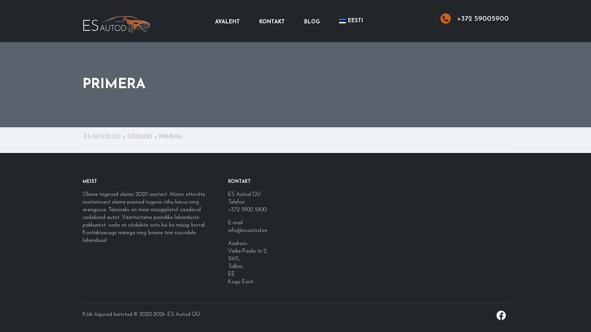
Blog (312, 22)
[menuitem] (351, 21)
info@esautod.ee (247, 230)
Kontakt (272, 22)
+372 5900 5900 (247, 210)
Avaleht (227, 22)
